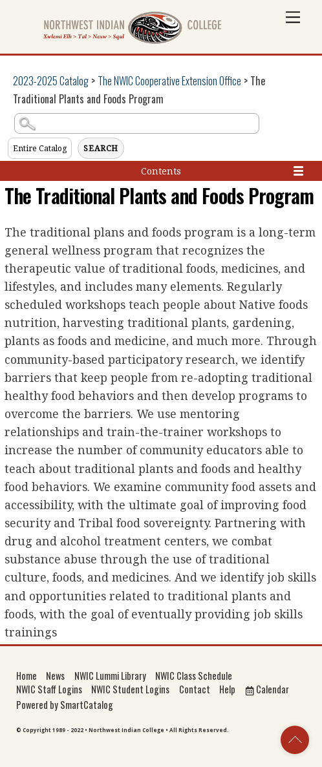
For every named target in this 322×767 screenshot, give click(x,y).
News (55, 675)
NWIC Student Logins (130, 689)
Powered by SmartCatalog (64, 704)
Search (100, 148)
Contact (194, 689)
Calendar (267, 689)
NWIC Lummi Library (110, 675)
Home (26, 675)
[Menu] (293, 17)
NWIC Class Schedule (193, 675)
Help (227, 689)
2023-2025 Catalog (51, 81)
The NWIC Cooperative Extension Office (169, 81)
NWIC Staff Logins (49, 689)
